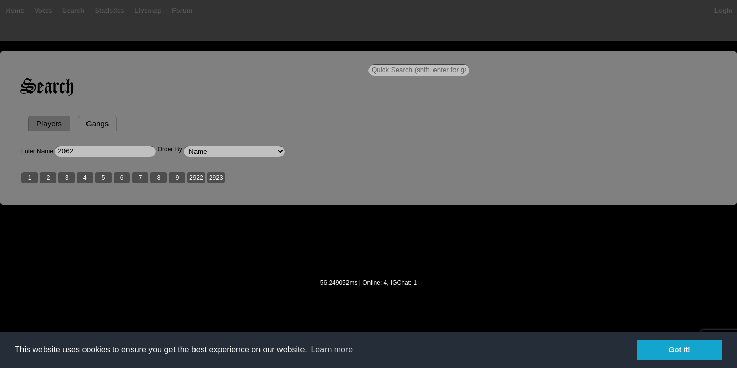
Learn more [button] (332, 349)
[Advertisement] (368, 297)
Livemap (286, 58)
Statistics (248, 58)
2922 (309, 226)
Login (610, 58)
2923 (329, 226)
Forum (320, 58)
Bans (154, 58)
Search (212, 58)
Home (127, 58)
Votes (181, 58)
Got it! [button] (679, 350)
